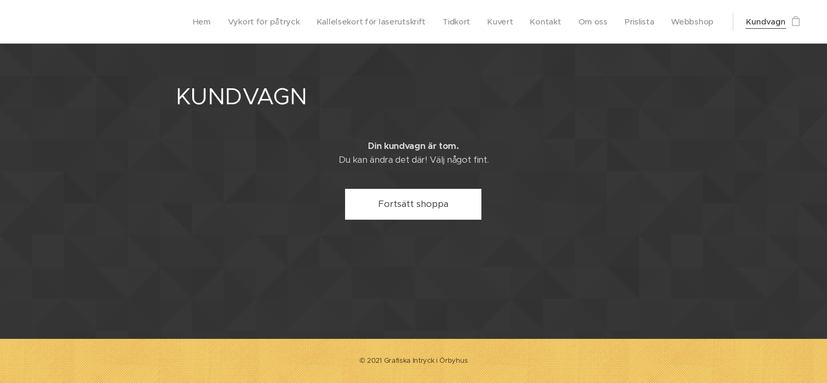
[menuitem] (191, 22)
